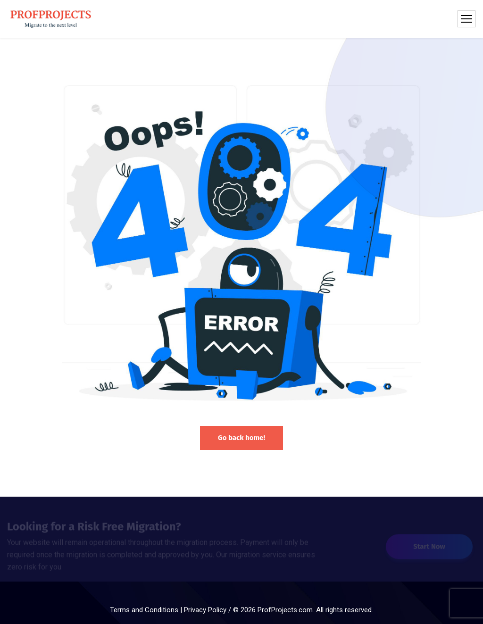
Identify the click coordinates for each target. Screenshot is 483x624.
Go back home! (241, 437)
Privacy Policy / (208, 610)
